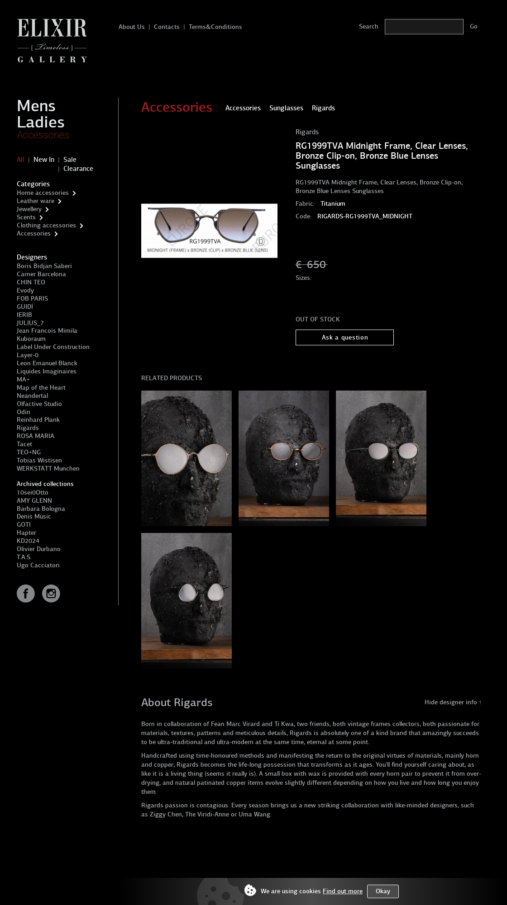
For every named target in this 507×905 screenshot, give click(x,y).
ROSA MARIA (35, 436)
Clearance (78, 169)
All (20, 160)
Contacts (167, 27)
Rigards (28, 428)
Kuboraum (31, 339)
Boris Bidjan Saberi (44, 266)
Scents (26, 217)
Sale (70, 160)
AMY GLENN (34, 500)
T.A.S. (24, 557)
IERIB (24, 315)
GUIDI (25, 307)
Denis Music (34, 516)
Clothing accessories (46, 225)
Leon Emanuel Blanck (47, 363)
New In (43, 160)
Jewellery (29, 209)
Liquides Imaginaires (47, 371)
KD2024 (28, 541)
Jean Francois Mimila (47, 331)
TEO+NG (29, 452)
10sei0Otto (32, 492)
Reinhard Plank (38, 420)
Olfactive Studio (39, 404)
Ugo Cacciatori (38, 565)
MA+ (23, 379)
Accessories (43, 135)
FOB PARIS (32, 298)
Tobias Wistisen (39, 460)
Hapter (26, 533)
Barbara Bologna (41, 509)
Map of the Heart (41, 387)
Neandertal (32, 396)
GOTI (24, 524)
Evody (25, 290)
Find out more (343, 891)
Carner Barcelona (41, 274)
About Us (132, 27)
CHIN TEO (31, 282)
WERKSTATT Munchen (48, 468)
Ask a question (345, 337)
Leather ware (35, 201)
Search (368, 26)
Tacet (24, 444)
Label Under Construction (53, 347)
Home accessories (43, 193)
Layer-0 (27, 355)
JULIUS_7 (30, 323)
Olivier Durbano (39, 549)
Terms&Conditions (215, 27)
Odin (23, 412)
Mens (36, 106)
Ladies (41, 122)
